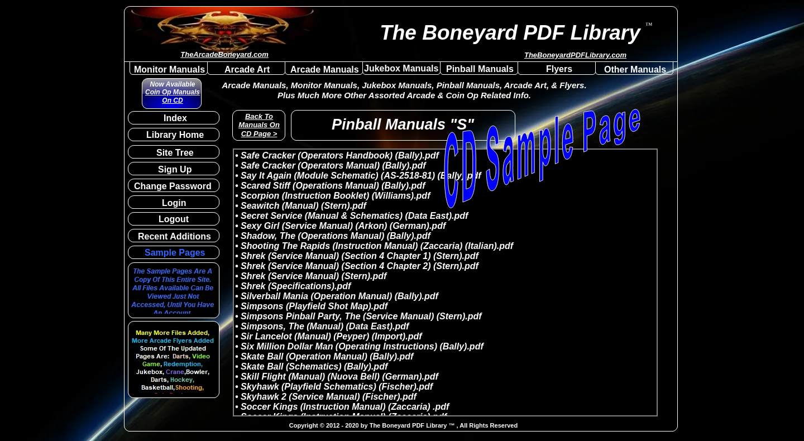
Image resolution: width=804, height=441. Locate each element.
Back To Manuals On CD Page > (259, 125)
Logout (174, 219)
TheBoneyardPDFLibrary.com (575, 55)
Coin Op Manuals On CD (172, 96)
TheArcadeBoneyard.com (224, 54)
